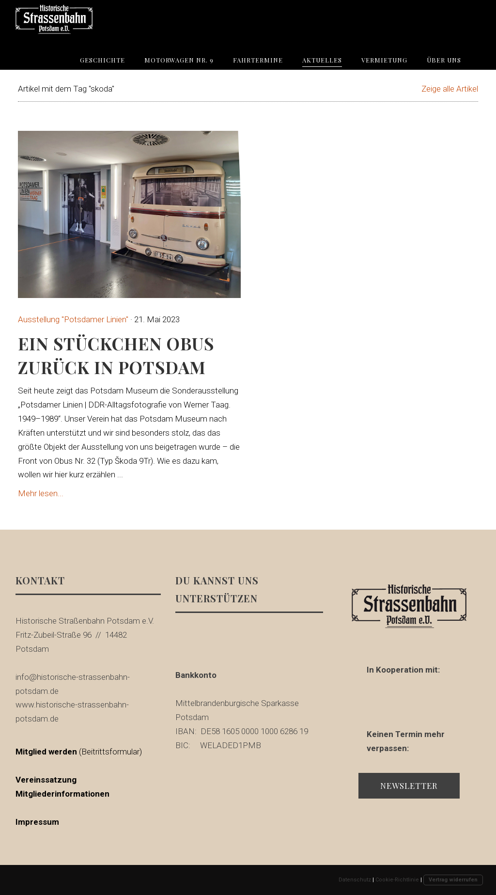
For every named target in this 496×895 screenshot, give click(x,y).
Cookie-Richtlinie (397, 880)
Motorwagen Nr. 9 (179, 60)
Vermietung (384, 60)
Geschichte (102, 60)
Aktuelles (322, 60)
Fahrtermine (258, 60)
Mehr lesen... (40, 493)
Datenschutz (355, 880)
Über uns (444, 60)
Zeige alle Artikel (449, 89)
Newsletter (409, 785)
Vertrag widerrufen (453, 880)
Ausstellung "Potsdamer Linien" (73, 319)
